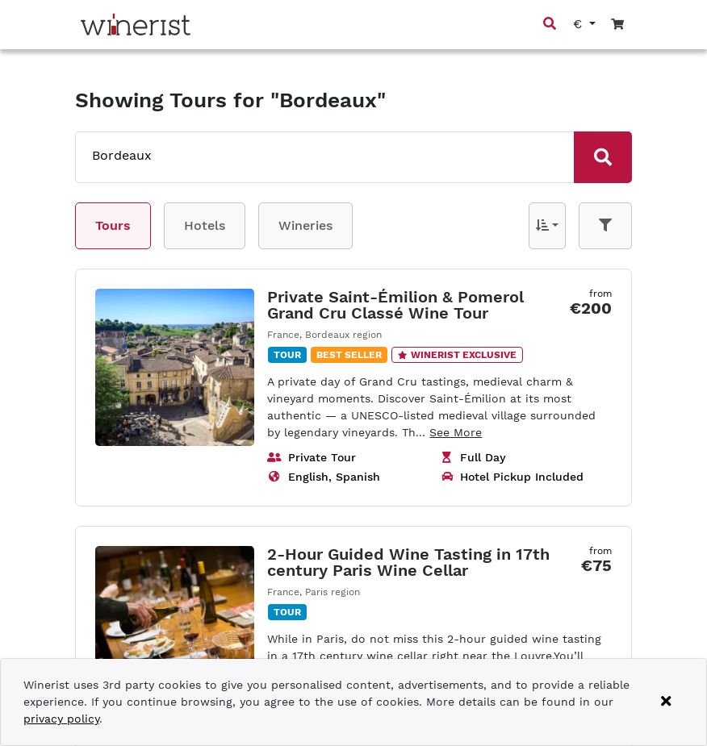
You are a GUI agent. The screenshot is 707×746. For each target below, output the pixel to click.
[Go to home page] (135, 24)
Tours (113, 225)
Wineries (305, 225)
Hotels (204, 225)
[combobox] (308, 155)
